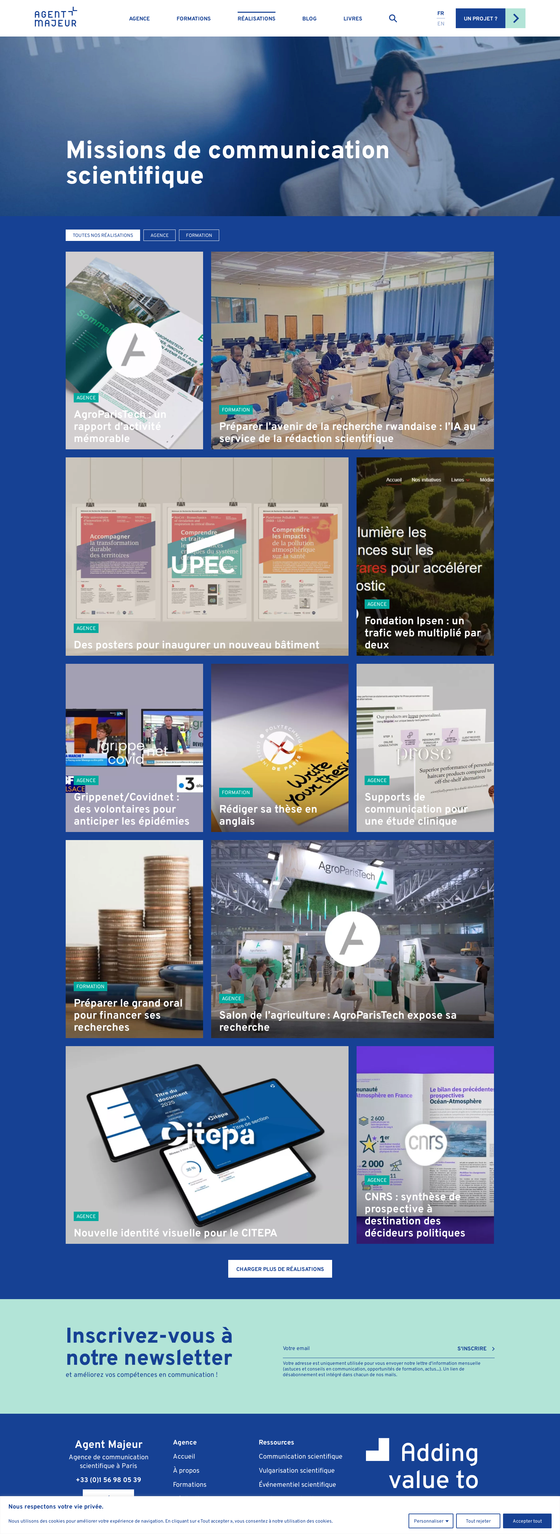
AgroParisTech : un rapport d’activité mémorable (120, 425)
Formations (194, 18)
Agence (139, 18)
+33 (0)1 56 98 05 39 (108, 1479)
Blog (309, 18)
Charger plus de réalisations (280, 1269)
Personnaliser (428, 1520)
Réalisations (256, 18)
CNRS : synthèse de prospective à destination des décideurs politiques (415, 1214)
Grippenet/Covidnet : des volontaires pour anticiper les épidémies (132, 808)
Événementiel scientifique (297, 1484)
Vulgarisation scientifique (297, 1470)
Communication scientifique (301, 1456)
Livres (353, 18)
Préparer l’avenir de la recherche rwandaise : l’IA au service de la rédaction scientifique (347, 432)
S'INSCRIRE (472, 1349)
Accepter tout (527, 1520)
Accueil (184, 1456)
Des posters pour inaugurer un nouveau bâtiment (197, 644)
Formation (236, 409)
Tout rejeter (478, 1520)
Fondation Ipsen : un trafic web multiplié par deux (423, 632)
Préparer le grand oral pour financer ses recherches (128, 1014)
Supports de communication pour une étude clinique (416, 808)
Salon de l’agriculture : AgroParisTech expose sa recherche (338, 1020)
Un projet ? (494, 18)
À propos (186, 1470)
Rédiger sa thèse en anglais (268, 814)
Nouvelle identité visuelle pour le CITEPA (175, 1232)
